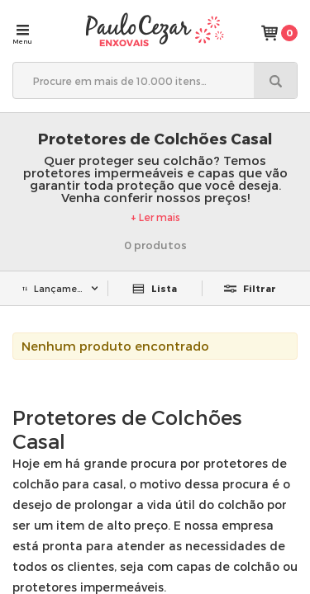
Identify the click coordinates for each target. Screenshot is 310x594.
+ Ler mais (155, 217)
